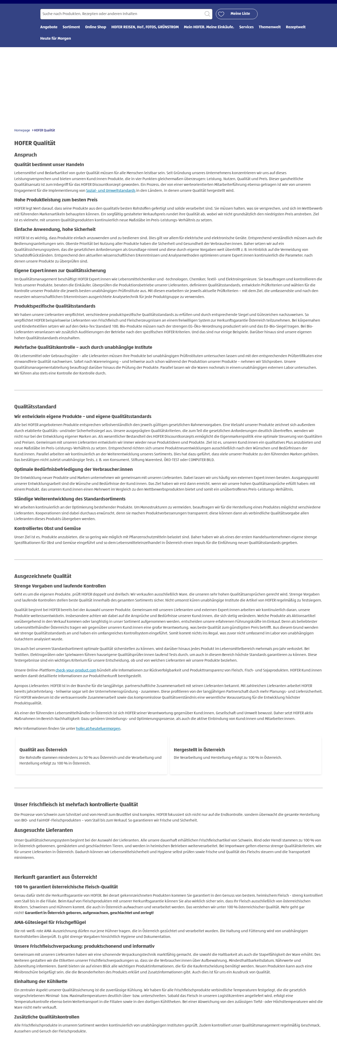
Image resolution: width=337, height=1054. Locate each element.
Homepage (22, 136)
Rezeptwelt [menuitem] (296, 33)
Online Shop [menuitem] (95, 33)
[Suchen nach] (126, 20)
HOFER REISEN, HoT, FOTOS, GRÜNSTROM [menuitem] (145, 33)
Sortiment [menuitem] (71, 33)
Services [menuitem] (246, 33)
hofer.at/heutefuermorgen (98, 734)
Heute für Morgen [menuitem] (55, 44)
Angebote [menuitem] (49, 33)
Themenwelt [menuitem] (270, 33)
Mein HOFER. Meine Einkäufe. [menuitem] (209, 33)
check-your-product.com (76, 676)
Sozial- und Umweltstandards (110, 196)
